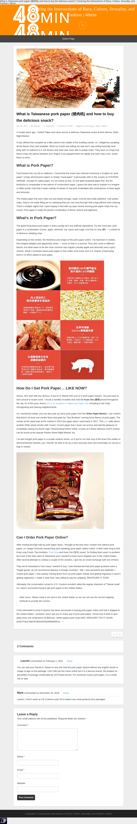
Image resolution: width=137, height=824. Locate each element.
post (106, 421)
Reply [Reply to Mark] (66, 693)
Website (21, 783)
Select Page (68, 38)
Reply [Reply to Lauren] (69, 661)
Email (20, 770)
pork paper (89, 126)
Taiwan (104, 126)
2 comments (49, 126)
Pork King (54, 552)
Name (21, 756)
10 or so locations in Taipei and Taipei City (67, 403)
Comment (22, 725)
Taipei (97, 126)
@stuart (37, 126)
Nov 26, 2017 (22, 126)
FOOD (70, 126)
